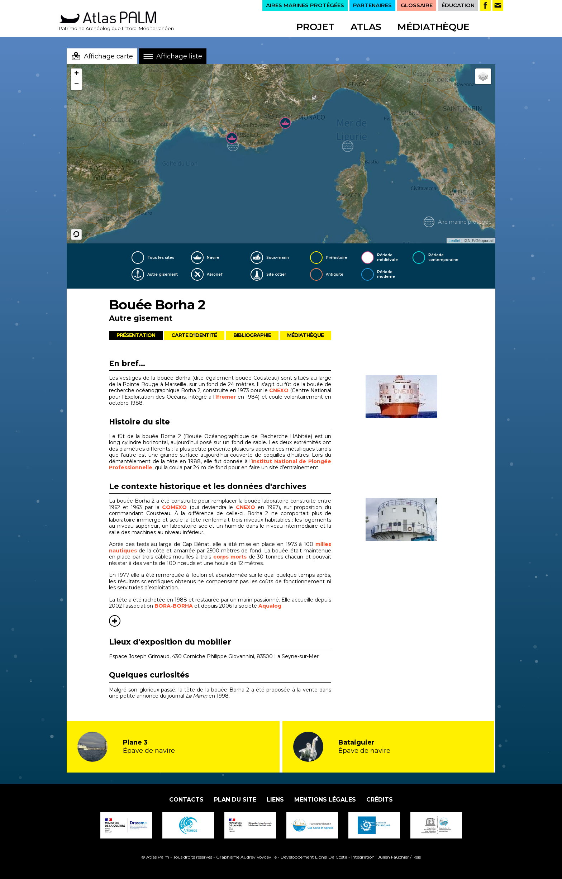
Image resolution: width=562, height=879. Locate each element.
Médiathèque (433, 27)
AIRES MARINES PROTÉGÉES (305, 5)
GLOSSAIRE (417, 5)
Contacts (186, 799)
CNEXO (279, 390)
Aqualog (269, 606)
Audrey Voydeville (258, 857)
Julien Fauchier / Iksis (399, 857)
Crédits (379, 799)
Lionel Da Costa (331, 857)
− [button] (76, 84)
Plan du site (235, 799)
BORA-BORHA (173, 606)
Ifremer (225, 397)
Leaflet (454, 240)
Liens (275, 799)
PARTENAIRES (372, 5)
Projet (315, 27)
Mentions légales (325, 799)
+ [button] (76, 73)
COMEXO (176, 507)
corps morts (230, 556)
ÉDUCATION (458, 5)
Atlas (366, 27)
